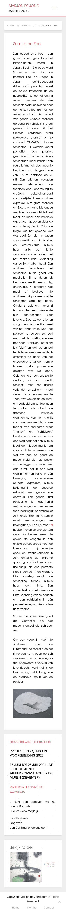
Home (15, 907)
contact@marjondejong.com (28, 828)
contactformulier (20, 806)
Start (10, 25)
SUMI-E (26, 25)
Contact (49, 907)
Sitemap (32, 907)
